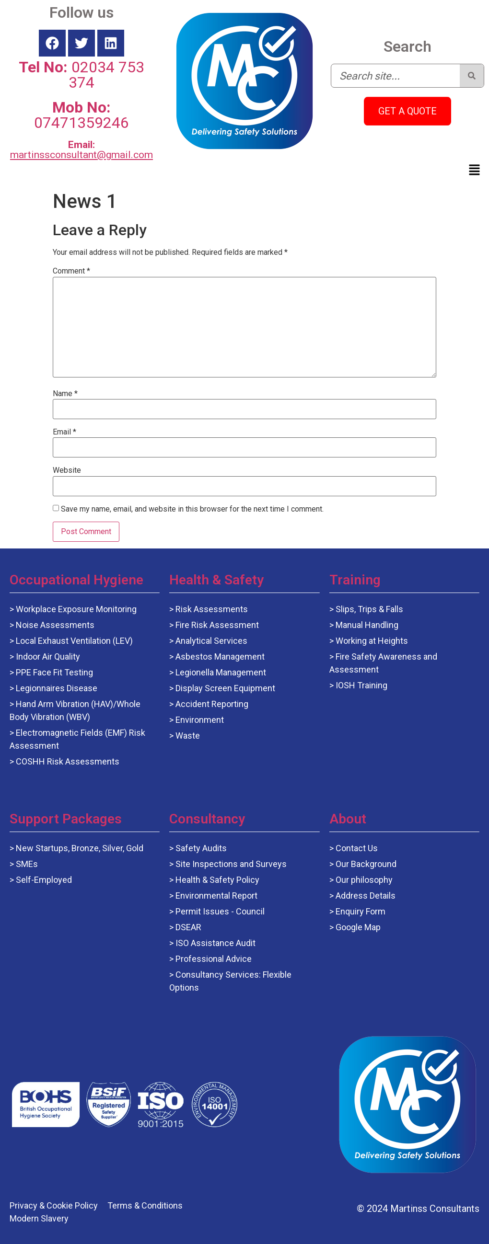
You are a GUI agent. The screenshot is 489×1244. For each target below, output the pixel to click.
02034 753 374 (81, 74)
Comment (71, 271)
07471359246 (81, 115)
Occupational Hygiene (76, 580)
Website (67, 470)
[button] (474, 170)
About (347, 819)
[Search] (472, 75)
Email (64, 432)
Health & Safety (216, 580)
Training (355, 580)
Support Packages (66, 819)
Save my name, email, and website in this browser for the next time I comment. (192, 509)
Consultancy (207, 819)
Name (65, 394)
